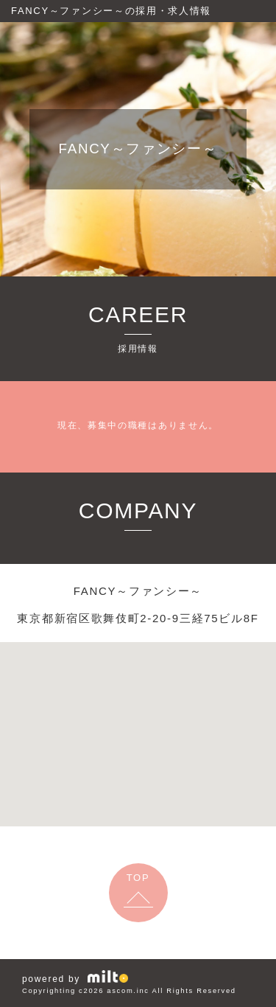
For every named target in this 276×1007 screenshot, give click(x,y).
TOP (138, 877)
